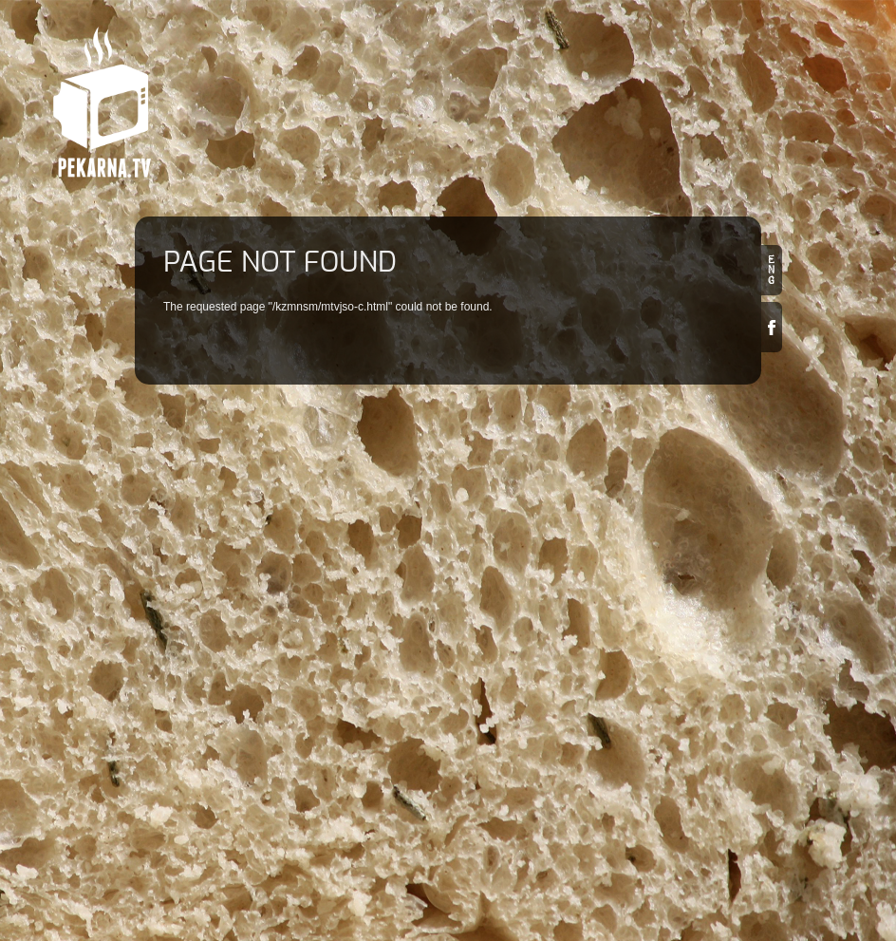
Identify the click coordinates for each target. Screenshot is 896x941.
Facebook (771, 327)
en (771, 270)
